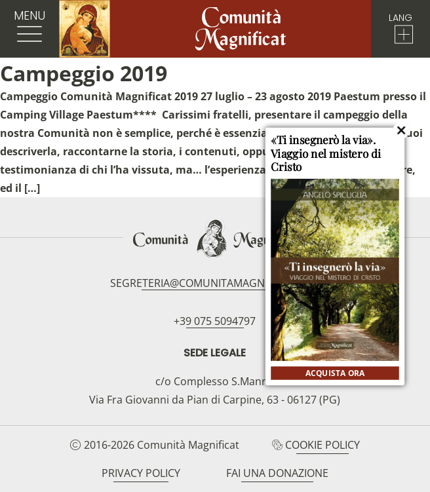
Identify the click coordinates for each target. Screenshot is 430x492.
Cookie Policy (322, 445)
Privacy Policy (141, 473)
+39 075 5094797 (215, 321)
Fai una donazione (277, 473)
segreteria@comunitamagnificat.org (214, 283)
